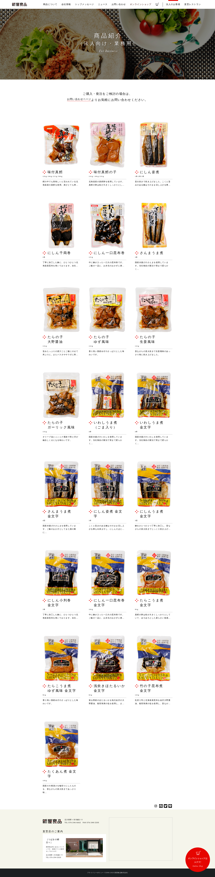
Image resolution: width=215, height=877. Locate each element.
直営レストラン (193, 4)
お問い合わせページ (79, 100)
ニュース (113, 4)
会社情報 (80, 4)
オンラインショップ (147, 4)
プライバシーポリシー (94, 873)
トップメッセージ (96, 4)
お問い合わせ (128, 4)
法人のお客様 (176, 4)
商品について (65, 4)
